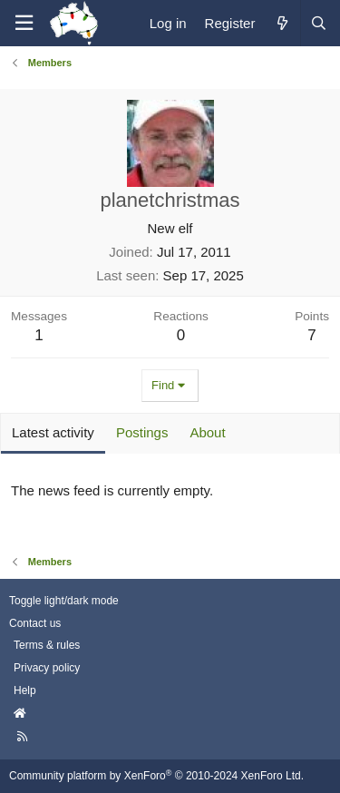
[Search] (318, 23)
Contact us (35, 623)
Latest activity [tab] (53, 432)
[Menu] (24, 23)
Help (25, 690)
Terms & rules (47, 645)
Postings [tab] (142, 432)
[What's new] (281, 23)
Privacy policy (47, 667)
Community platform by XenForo (156, 775)
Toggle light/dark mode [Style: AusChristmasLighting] (64, 600)
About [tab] (207, 432)
